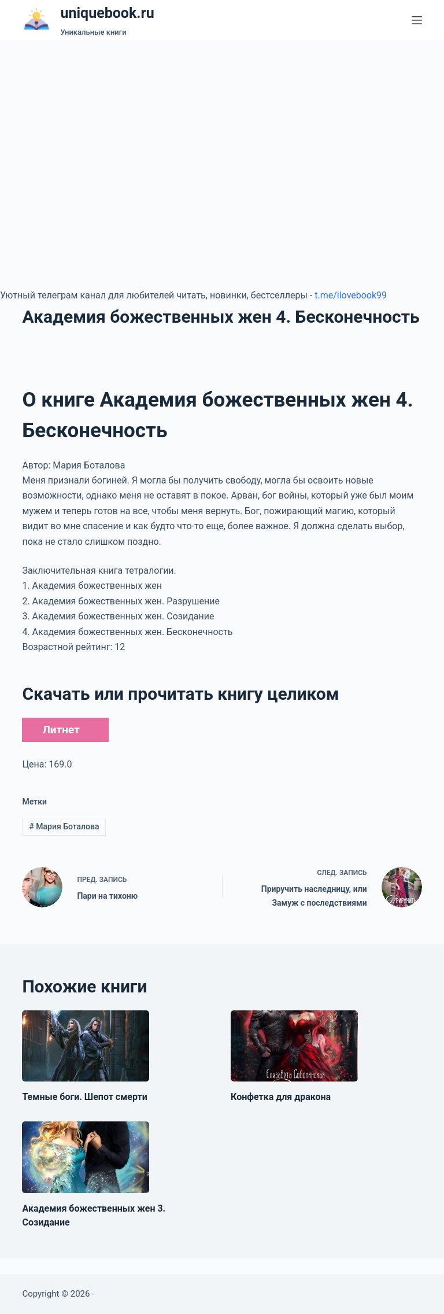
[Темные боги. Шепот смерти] (85, 1046)
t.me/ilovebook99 (350, 295)
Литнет (60, 729)
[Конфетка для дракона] (294, 1046)
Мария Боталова (64, 826)
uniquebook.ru (107, 13)
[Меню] (417, 20)
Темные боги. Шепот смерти (84, 1096)
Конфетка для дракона (281, 1096)
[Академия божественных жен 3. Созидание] (85, 1157)
